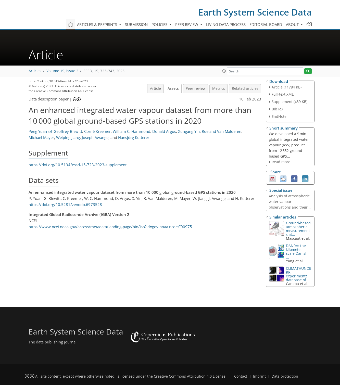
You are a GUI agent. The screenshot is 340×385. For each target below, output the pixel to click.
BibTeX (277, 109)
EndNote (279, 116)
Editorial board (265, 24)
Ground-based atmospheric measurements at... (298, 229)
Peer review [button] (187, 24)
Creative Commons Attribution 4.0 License (189, 376)
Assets (173, 88)
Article (155, 88)
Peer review (196, 88)
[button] (224, 71)
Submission (136, 24)
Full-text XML (283, 94)
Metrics (218, 88)
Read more (281, 161)
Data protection (285, 376)
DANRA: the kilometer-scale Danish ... (297, 251)
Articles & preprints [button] (97, 24)
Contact (240, 376)
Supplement (282, 101)
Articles (35, 71)
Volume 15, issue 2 (62, 71)
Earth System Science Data (255, 12)
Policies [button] (160, 24)
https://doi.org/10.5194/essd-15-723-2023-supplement (78, 164)
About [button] (293, 24)
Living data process (226, 24)
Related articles (245, 88)
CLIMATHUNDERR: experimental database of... (298, 274)
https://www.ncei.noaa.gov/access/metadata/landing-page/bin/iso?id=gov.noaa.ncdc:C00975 (110, 226)
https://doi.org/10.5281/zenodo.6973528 (65, 204)
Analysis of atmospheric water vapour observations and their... (290, 202)
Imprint (259, 376)
